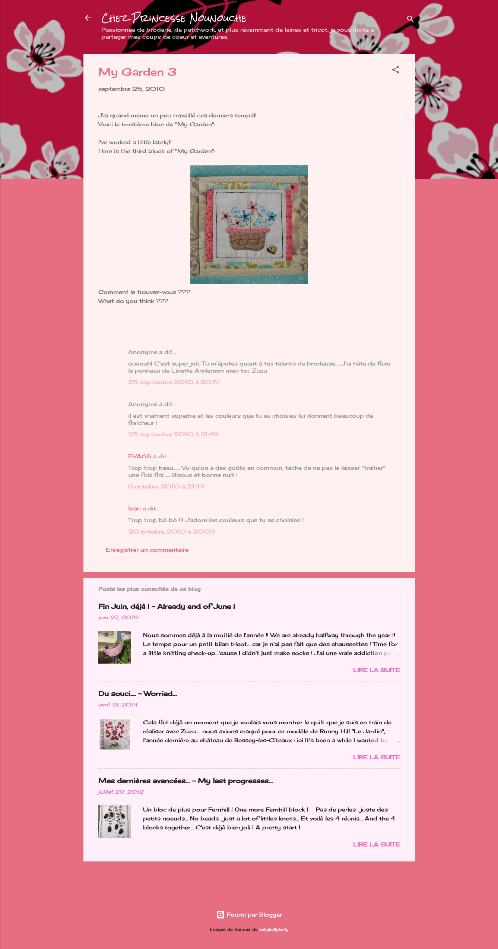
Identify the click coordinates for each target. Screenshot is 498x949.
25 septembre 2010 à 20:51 (174, 382)
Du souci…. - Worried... (137, 693)
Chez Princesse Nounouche (174, 17)
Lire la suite (376, 670)
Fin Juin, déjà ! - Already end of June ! (166, 606)
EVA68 (139, 456)
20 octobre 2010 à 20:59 (171, 531)
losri (134, 508)
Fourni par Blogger (249, 914)
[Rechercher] (410, 20)
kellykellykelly (273, 929)
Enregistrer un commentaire (147, 549)
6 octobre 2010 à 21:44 (166, 486)
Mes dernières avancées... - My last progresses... (185, 780)
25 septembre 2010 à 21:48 (173, 434)
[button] (395, 71)
